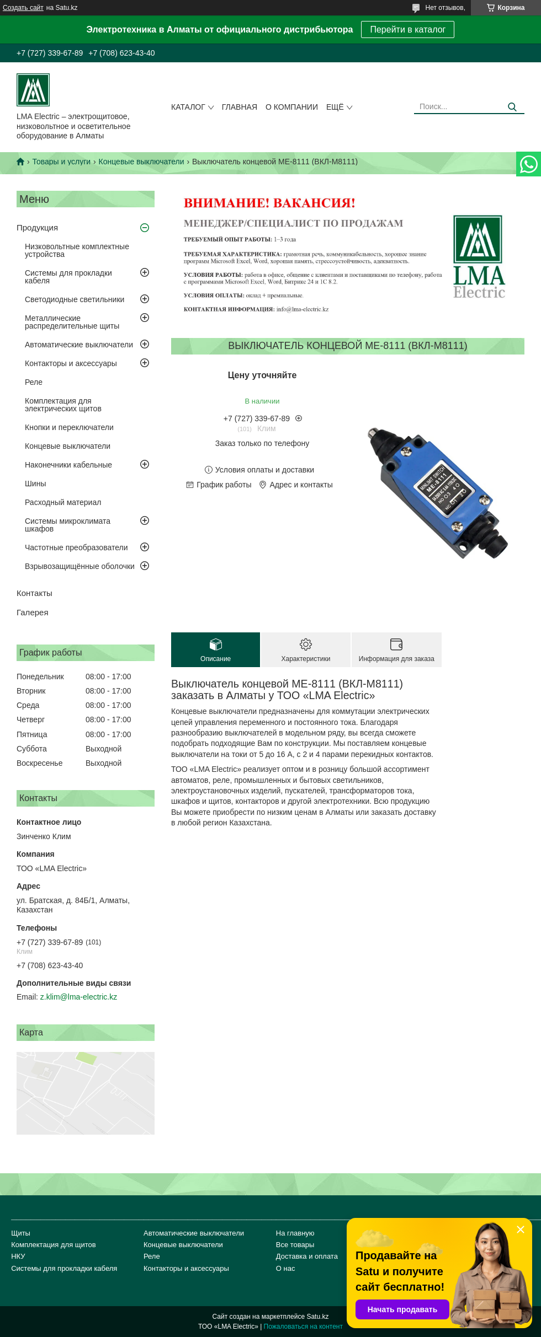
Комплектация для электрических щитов (63, 404)
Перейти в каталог (407, 29)
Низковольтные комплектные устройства (77, 250)
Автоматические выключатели (79, 344)
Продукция (37, 227)
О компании (292, 107)
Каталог (188, 107)
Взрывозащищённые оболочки (80, 566)
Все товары (295, 1245)
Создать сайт (23, 8)
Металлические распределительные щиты (72, 322)
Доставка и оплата (307, 1256)
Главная (239, 107)
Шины (35, 483)
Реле (34, 382)
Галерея (33, 612)
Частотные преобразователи (76, 547)
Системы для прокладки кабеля (68, 277)
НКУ (18, 1256)
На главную (295, 1233)
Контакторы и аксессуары (71, 363)
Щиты (20, 1233)
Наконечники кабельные (68, 464)
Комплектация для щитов (53, 1245)
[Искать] (512, 107)
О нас (285, 1268)
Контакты (34, 593)
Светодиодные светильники (74, 299)
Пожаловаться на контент (303, 1326)
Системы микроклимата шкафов (67, 525)
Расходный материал (63, 502)
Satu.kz (317, 1316)
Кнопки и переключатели (69, 427)
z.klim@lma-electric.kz (78, 996)
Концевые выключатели (141, 161)
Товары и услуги (61, 161)
